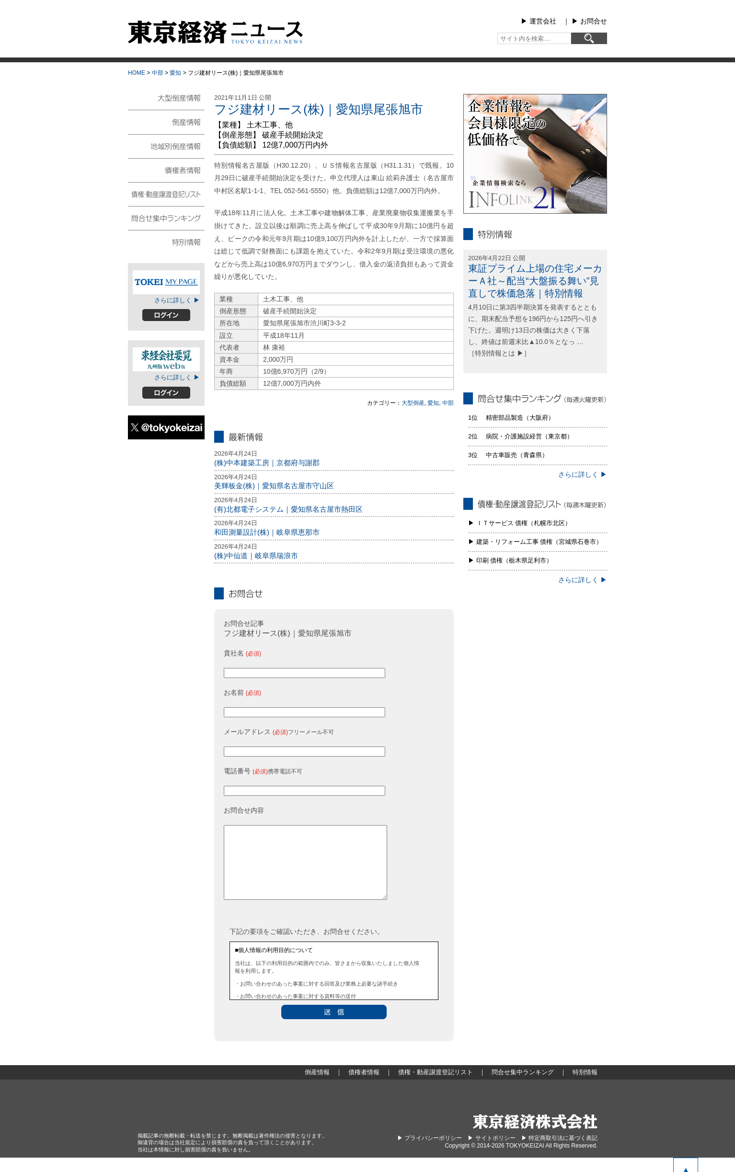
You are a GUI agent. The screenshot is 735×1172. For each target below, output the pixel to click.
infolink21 (535, 154)
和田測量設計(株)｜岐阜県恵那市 (267, 532)
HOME (136, 72)
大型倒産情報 (166, 102)
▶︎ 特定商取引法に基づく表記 (559, 1152)
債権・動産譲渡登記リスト (166, 194)
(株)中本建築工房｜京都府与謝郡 (267, 463)
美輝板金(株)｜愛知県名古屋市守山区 (274, 486)
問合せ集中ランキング (166, 218)
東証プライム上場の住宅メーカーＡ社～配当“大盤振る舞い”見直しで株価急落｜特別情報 (535, 281)
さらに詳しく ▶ (177, 300)
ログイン (166, 315)
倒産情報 (166, 122)
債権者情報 (166, 170)
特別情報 (166, 241)
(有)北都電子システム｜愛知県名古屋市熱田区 (288, 509)
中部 (157, 72)
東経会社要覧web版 (166, 359)
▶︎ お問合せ (589, 21)
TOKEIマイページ (166, 282)
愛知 (175, 72)
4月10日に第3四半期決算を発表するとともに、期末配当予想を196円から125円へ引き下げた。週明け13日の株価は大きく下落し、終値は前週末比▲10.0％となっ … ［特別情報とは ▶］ (533, 329)
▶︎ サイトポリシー (491, 1152)
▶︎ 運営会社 (538, 21)
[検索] (589, 38)
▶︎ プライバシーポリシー (429, 1152)
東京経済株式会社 (535, 1135)
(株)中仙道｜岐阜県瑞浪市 (256, 556)
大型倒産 (413, 403)
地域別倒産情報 (166, 146)
